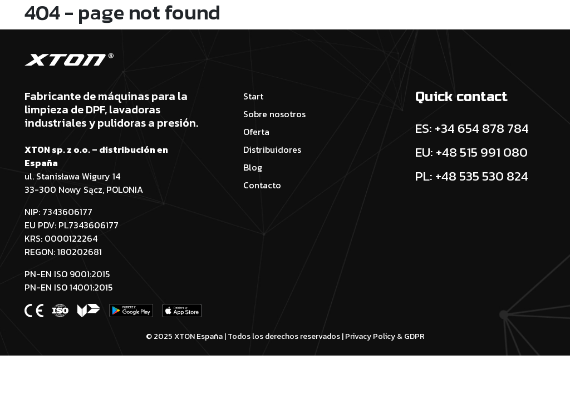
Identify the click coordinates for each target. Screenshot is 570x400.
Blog (252, 167)
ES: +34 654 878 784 (472, 128)
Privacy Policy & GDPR (385, 336)
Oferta (256, 131)
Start (253, 96)
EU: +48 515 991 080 (471, 152)
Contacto (262, 185)
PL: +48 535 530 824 (471, 176)
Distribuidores (272, 149)
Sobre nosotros (274, 114)
